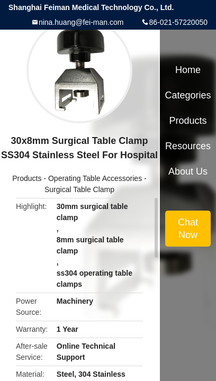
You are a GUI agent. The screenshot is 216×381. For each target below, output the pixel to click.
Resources (188, 146)
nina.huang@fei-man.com (81, 22)
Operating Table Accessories (95, 178)
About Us (188, 171)
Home (188, 70)
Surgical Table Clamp (79, 189)
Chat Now (188, 228)
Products (26, 178)
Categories (188, 95)
